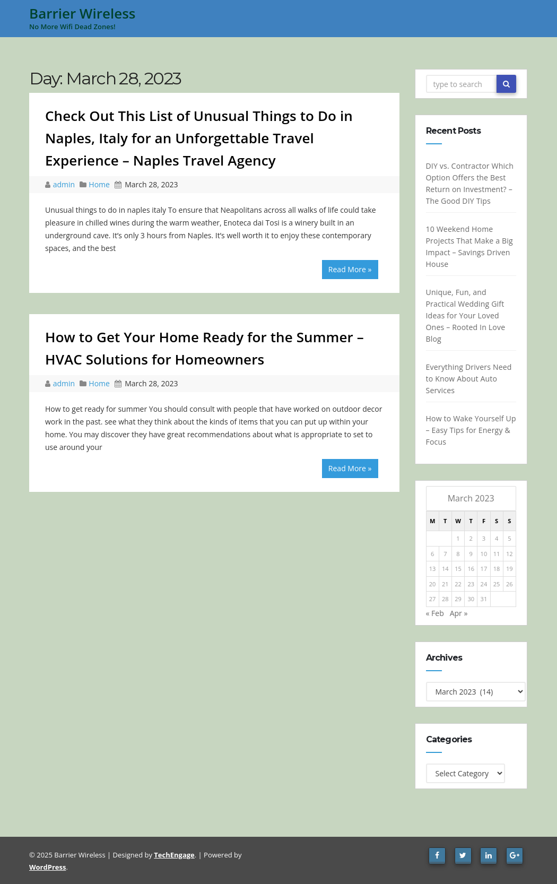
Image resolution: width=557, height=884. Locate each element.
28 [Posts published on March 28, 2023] (445, 599)
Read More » (350, 269)
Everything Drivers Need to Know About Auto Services (468, 378)
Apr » (459, 613)
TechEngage (174, 855)
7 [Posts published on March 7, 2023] (445, 554)
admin (65, 184)
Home (99, 184)
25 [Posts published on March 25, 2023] (496, 584)
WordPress (47, 867)
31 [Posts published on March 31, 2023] (483, 599)
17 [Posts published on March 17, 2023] (483, 569)
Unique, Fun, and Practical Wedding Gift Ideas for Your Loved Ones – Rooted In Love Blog (465, 315)
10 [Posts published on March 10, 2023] (483, 554)
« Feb (434, 613)
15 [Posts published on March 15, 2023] (458, 569)
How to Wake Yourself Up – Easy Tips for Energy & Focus (470, 430)
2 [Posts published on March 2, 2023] (470, 538)
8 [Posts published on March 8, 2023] (457, 554)
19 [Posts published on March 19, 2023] (509, 569)
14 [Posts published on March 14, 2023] (445, 569)
